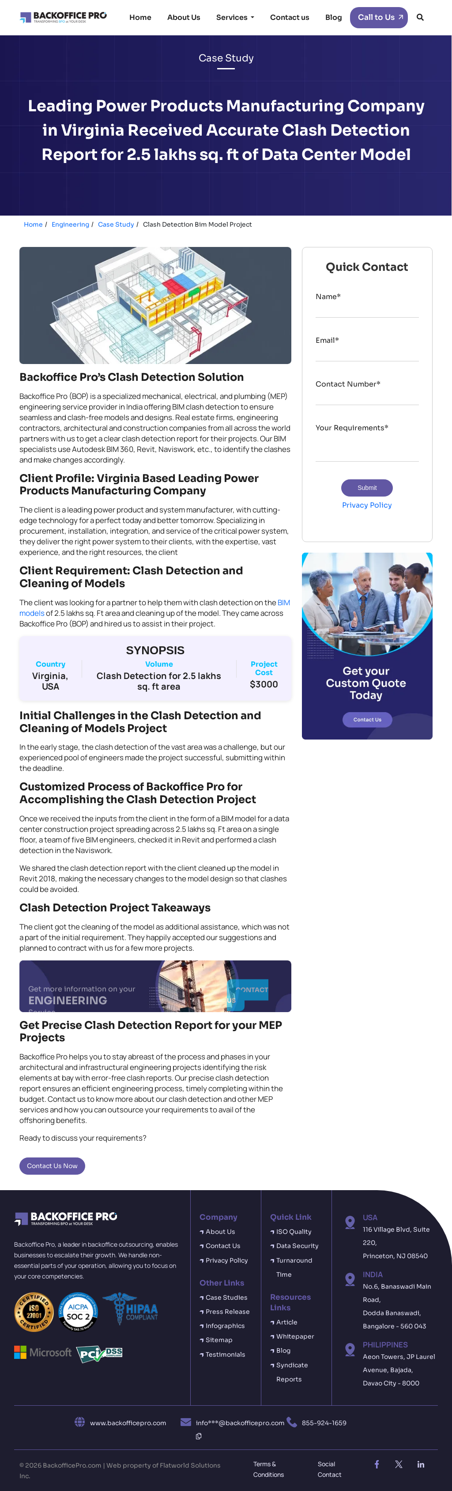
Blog (333, 17)
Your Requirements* (352, 428)
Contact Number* (348, 384)
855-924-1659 (324, 1423)
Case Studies (227, 1297)
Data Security (297, 1246)
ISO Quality (294, 1232)
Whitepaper (295, 1336)
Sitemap (219, 1340)
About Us (183, 17)
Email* (327, 340)
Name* (328, 296)
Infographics (225, 1326)
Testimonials (225, 1354)
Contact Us (223, 1246)
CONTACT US (247, 998)
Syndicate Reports (292, 1372)
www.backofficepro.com (128, 1423)
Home (140, 17)
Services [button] (232, 17)
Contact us (289, 17)
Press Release (228, 1312)
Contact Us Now (52, 1166)
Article (287, 1322)
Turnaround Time (294, 1267)
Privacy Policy (367, 505)
